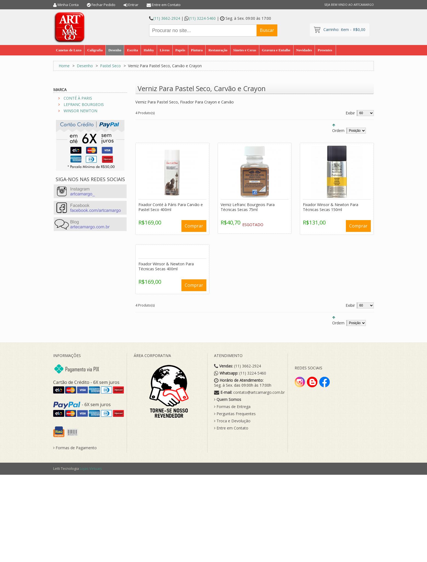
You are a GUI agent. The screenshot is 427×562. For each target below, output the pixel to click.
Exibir (350, 113)
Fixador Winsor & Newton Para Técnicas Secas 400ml (166, 266)
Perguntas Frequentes (235, 413)
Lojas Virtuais (91, 468)
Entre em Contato (166, 4)
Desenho (85, 65)
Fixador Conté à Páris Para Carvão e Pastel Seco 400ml (170, 207)
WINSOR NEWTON (80, 110)
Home (64, 65)
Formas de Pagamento (75, 447)
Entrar (133, 4)
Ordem (338, 130)
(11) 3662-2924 (166, 18)
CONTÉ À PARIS (78, 98)
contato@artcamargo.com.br (259, 392)
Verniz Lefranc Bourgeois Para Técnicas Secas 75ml (248, 207)
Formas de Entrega (232, 406)
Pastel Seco (110, 65)
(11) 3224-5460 (202, 18)
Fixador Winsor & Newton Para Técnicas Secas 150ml (330, 207)
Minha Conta (68, 4)
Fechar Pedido (103, 4)
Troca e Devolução (232, 420)
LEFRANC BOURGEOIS (84, 104)
